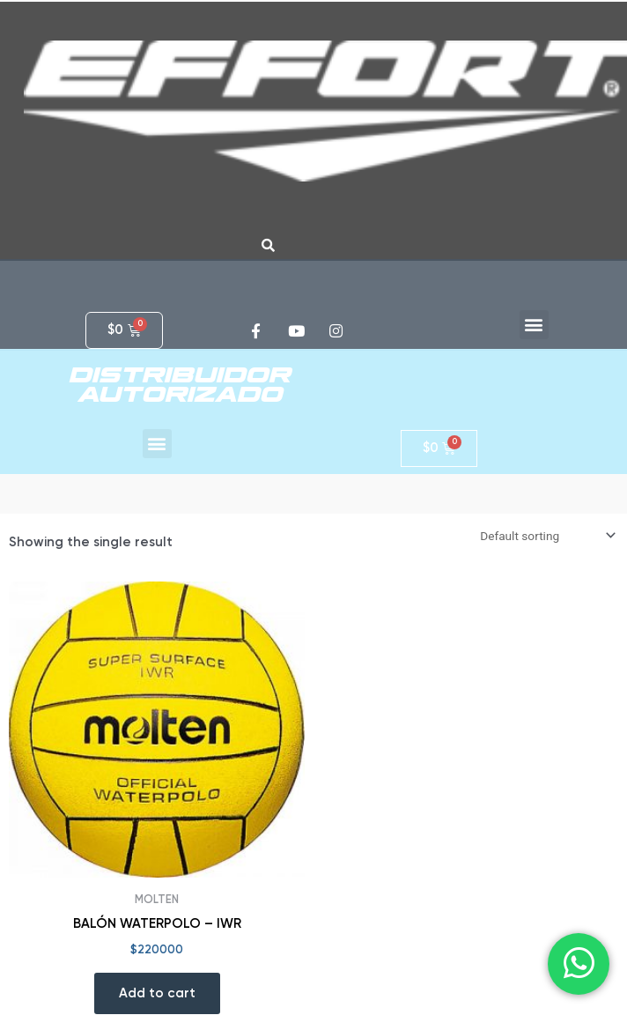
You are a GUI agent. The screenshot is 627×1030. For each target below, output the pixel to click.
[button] (534, 324)
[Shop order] (546, 535)
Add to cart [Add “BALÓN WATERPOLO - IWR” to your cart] (157, 993)
